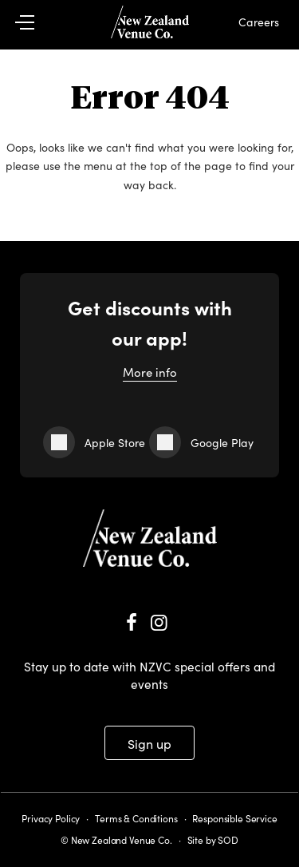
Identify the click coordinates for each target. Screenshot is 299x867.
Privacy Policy (51, 818)
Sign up (149, 743)
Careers (258, 22)
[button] (33, 22)
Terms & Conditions (136, 818)
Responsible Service (234, 818)
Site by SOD (212, 839)
